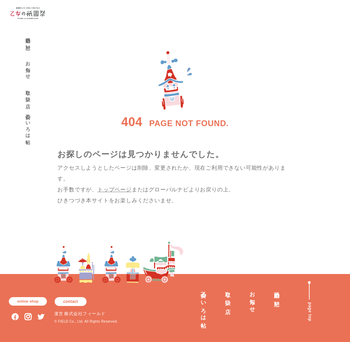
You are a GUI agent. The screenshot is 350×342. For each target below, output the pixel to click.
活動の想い (28, 41)
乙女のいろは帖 (28, 123)
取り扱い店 (28, 94)
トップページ (114, 189)
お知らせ (28, 67)
